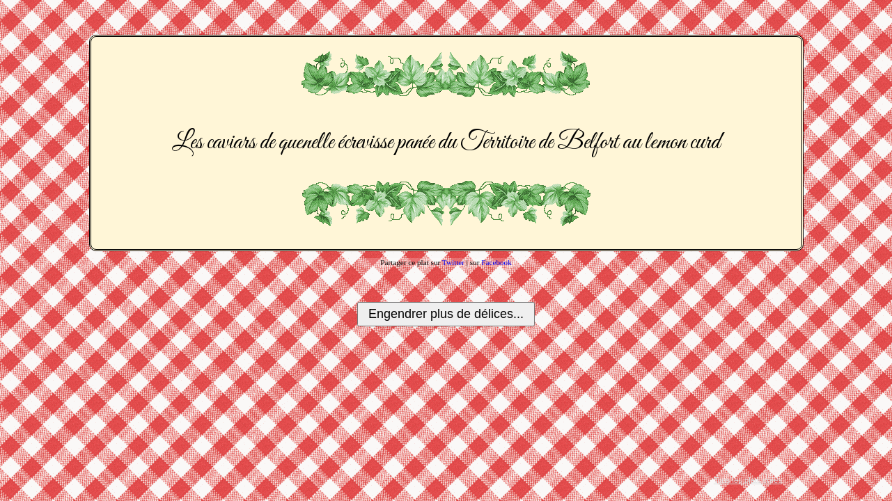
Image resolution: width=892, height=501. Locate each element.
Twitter (453, 262)
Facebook (496, 262)
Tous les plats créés (748, 480)
